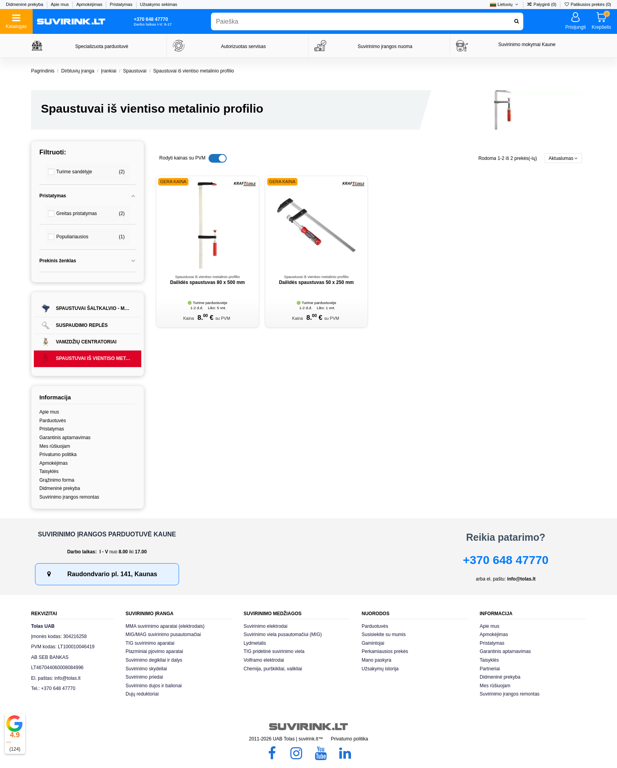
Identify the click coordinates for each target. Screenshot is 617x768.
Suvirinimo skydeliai (146, 669)
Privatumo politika (58, 454)
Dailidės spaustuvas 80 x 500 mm (207, 282)
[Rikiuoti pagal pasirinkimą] (563, 158)
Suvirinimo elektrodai (265, 626)
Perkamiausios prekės (385, 651)
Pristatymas (122, 4)
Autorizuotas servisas (243, 46)
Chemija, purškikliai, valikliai (273, 669)
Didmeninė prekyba (25, 4)
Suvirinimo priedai (144, 677)
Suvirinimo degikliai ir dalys (154, 660)
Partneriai (490, 669)
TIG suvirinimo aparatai (150, 643)
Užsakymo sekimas (158, 4)
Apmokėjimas (89, 4)
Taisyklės (49, 471)
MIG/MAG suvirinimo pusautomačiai (163, 634)
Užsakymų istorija (380, 669)
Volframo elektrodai (264, 660)
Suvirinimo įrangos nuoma (385, 46)
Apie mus (60, 4)
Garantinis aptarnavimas (65, 437)
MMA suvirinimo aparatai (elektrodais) (165, 626)
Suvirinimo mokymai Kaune (526, 44)
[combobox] (367, 21)
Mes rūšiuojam (54, 446)
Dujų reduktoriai (142, 694)
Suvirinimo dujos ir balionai (154, 685)
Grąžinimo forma (56, 480)
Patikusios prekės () (587, 4)
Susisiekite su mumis (384, 634)
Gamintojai (373, 643)
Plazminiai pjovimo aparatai (154, 651)
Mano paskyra (376, 660)
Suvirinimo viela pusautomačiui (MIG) (283, 634)
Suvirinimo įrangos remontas (69, 497)
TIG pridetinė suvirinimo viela (274, 651)
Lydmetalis (255, 643)
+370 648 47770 (506, 559)
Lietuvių (504, 4)
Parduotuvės (52, 420)
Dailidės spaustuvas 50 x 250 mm (316, 282)
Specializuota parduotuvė (101, 46)
